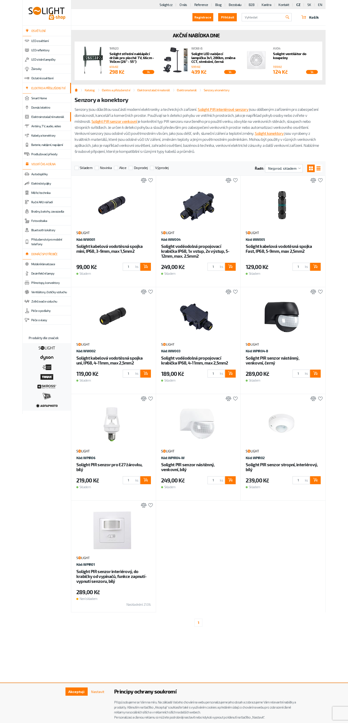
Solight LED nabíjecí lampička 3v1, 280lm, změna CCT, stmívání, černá (213, 58)
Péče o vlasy (39, 320)
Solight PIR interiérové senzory (223, 109)
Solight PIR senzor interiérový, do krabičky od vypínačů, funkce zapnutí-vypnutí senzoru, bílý (111, 576)
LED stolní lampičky (43, 59)
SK (309, 5)
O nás (183, 5)
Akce (122, 167)
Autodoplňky (39, 174)
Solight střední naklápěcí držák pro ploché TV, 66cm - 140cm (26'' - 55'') (131, 58)
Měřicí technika (41, 192)
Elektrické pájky (41, 183)
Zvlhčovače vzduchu (44, 301)
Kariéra (266, 5)
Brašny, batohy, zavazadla (47, 211)
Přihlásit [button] (227, 17)
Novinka (106, 167)
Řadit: (259, 168)
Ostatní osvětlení (42, 78)
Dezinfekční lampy (42, 273)
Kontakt (283, 5)
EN (320, 5)
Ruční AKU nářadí (42, 202)
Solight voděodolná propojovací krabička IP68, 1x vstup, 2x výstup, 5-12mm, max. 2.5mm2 (195, 251)
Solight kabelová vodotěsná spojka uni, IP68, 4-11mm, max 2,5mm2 (109, 360)
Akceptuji (76, 691)
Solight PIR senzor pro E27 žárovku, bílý (109, 467)
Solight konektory (269, 133)
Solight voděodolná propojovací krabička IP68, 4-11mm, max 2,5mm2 (194, 360)
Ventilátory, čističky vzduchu (49, 292)
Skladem (86, 167)
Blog (218, 5)
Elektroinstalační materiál (47, 116)
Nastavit (97, 691)
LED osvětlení (40, 41)
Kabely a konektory (43, 135)
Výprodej (161, 167)
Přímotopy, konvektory (45, 282)
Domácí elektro (40, 107)
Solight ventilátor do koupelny (289, 56)
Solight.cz (166, 5)
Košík (310, 17)
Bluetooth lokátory (43, 230)
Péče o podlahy (40, 310)
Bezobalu (235, 5)
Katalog (90, 90)
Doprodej (141, 167)
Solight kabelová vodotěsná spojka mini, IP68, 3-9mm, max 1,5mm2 (109, 249)
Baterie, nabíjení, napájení (47, 144)
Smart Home (39, 98)
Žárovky (36, 69)
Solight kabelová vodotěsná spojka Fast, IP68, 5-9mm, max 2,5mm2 (279, 249)
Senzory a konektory (216, 90)
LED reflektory (40, 50)
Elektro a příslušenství (116, 90)
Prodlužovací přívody (44, 154)
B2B (252, 5)
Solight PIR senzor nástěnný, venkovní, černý (272, 360)
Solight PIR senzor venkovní (114, 121)
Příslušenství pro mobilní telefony (46, 242)
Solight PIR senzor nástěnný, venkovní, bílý (188, 467)
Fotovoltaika (39, 220)
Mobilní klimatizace (43, 264)
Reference (201, 5)
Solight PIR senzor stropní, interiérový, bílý (282, 467)
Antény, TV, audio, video (46, 126)
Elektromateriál (186, 90)
